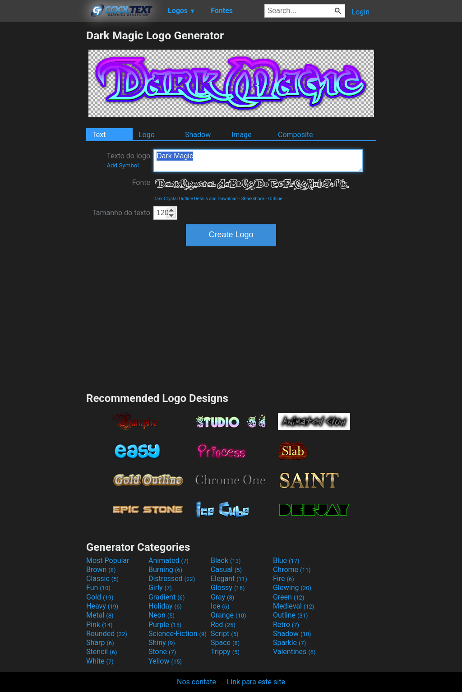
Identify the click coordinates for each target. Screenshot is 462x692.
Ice (220, 606)
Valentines (294, 651)
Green (289, 597)
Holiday (165, 606)
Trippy (225, 651)
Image (241, 134)
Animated (168, 560)
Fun (98, 587)
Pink (99, 624)
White (100, 661)
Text (99, 134)
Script (225, 633)
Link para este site (256, 682)
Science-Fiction (177, 633)
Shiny (161, 642)
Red (223, 624)
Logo (147, 134)
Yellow (165, 661)
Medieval (293, 606)
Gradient (166, 597)
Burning (165, 569)
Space (225, 642)
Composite (295, 134)
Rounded (106, 633)
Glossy (228, 587)
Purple (164, 624)
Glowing (292, 587)
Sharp (100, 642)
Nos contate (196, 682)
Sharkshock (253, 198)
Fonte (141, 182)
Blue (286, 560)
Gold (100, 597)
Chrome (292, 569)
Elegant (229, 578)
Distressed (171, 578)
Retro (286, 624)
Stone (162, 651)
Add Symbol (122, 165)
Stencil (101, 651)
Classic (102, 578)
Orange (228, 615)
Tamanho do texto (121, 212)
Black (226, 560)
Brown (101, 569)
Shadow (198, 134)
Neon (161, 615)
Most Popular (107, 560)
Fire (283, 578)
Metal (100, 615)
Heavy (102, 606)
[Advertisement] (43, 164)
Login (361, 12)
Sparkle (289, 642)
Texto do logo (128, 160)
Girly (160, 587)
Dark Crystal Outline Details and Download (195, 198)
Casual (226, 569)
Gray (222, 597)
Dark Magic (258, 160)
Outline (275, 198)
